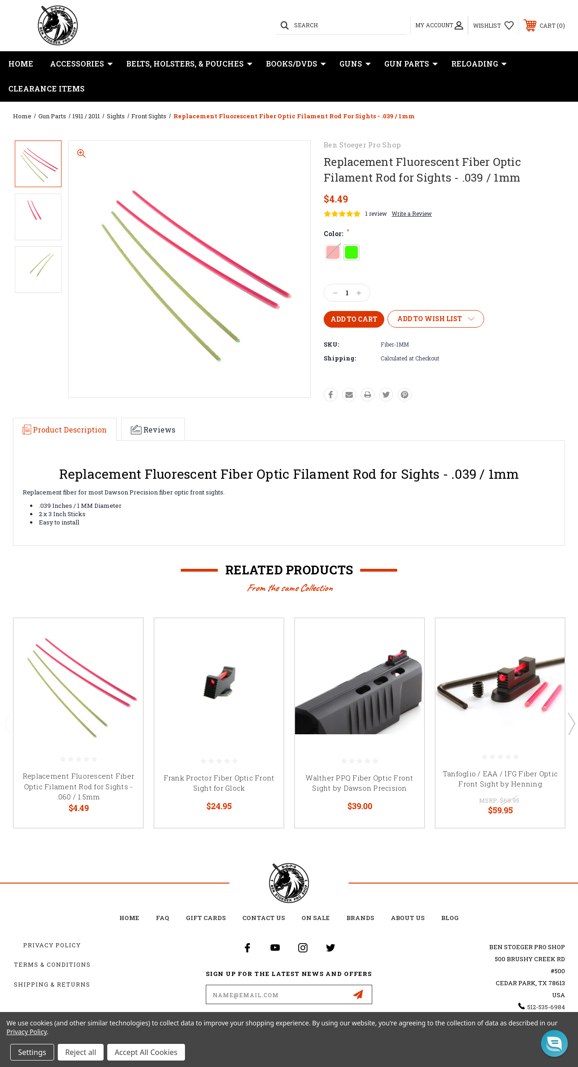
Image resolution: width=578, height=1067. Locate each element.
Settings (32, 1052)
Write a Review (412, 213)
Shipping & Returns (52, 984)
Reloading (479, 64)
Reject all (80, 1052)
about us (407, 918)
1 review (376, 213)
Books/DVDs (296, 64)
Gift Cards (206, 918)
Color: (336, 233)
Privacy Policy (52, 945)
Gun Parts (411, 64)
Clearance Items (46, 88)
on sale (315, 918)
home (129, 918)
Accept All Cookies (146, 1052)
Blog (450, 918)
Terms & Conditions (52, 964)
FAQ (162, 918)
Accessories (81, 64)
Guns (355, 64)
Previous (7, 723)
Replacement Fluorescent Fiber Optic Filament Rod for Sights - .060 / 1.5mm (78, 786)
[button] (554, 1043)
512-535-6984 (546, 1007)
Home (20, 63)
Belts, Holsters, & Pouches (189, 64)
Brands (360, 918)
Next (571, 723)
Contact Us (263, 918)
